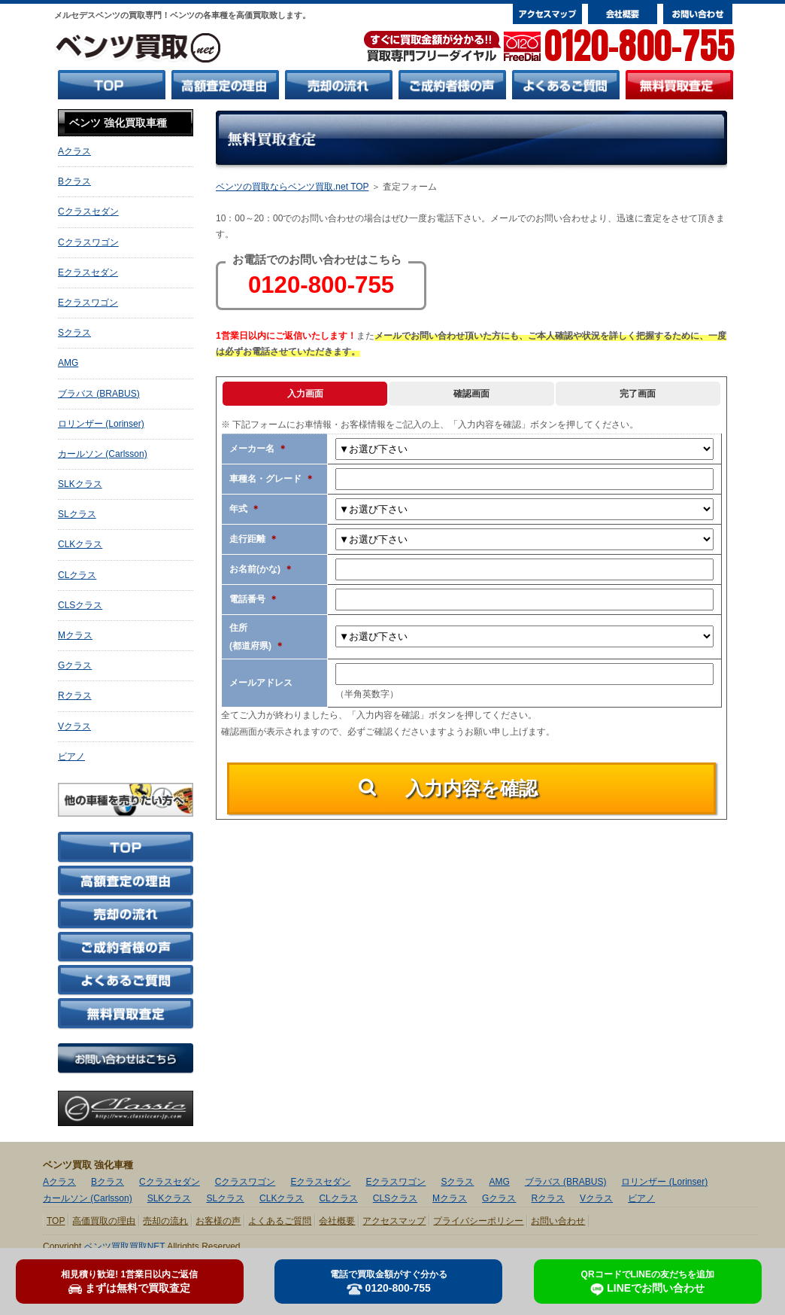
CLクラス (77, 575)
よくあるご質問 (279, 1221)
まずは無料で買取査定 (129, 1282)
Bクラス (74, 181)
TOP (56, 1221)
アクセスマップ (394, 1221)
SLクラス (77, 514)
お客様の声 (218, 1221)
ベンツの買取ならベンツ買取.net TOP (292, 186)
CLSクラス (80, 605)
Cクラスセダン (88, 211)
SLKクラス (80, 484)
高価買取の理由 (103, 1221)
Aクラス (74, 151)
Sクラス (74, 332)
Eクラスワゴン (88, 302)
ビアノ (71, 756)
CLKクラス (80, 544)
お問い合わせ (558, 1221)
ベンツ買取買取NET (124, 1246)
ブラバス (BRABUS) (99, 393)
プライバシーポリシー (478, 1221)
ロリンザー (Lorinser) (101, 424)
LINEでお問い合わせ (647, 1282)
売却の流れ (165, 1221)
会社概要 (337, 1221)
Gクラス (75, 665)
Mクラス (75, 635)
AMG (68, 363)
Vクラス (74, 726)
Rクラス (75, 695)
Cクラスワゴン (88, 242)
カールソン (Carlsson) (102, 454)
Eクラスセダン (88, 272)
